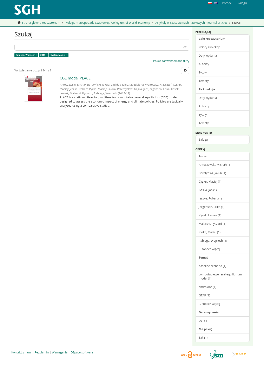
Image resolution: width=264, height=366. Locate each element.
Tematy (204, 81)
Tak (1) (203, 337)
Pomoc (227, 3)
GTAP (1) (204, 295)
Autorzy (204, 64)
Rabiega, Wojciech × (26, 55)
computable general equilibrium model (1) (220, 276)
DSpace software (82, 352)
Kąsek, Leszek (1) (210, 215)
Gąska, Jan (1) (208, 190)
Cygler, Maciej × (59, 55)
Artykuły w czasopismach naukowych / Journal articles (191, 22)
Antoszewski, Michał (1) (214, 165)
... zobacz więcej (209, 249)
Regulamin (41, 352)
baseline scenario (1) (212, 266)
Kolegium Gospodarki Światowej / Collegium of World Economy (108, 22)
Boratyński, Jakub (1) (212, 173)
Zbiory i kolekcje (209, 47)
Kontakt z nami (21, 352)
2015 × (43, 55)
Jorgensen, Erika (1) (211, 207)
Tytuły (203, 72)
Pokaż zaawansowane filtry (171, 61)
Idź (184, 47)
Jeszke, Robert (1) (210, 198)
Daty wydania (208, 55)
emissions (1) (207, 287)
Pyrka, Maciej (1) (209, 232)
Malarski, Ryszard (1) (212, 224)
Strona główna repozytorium (41, 22)
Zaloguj (204, 139)
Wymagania (59, 352)
